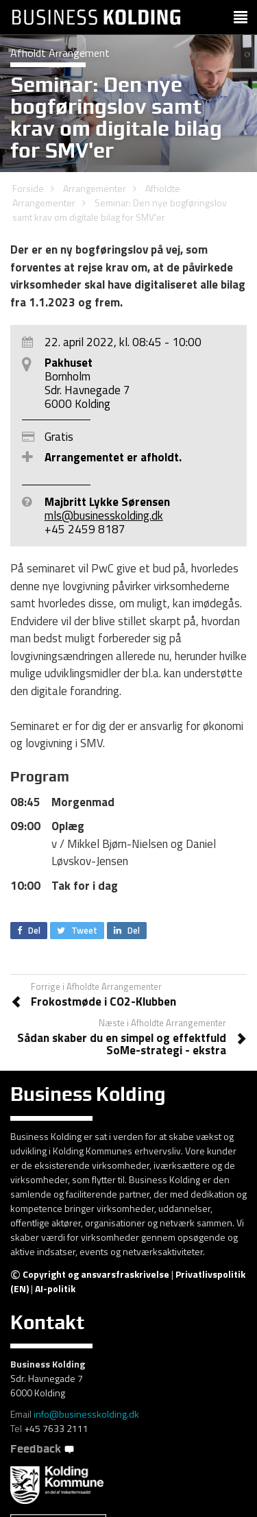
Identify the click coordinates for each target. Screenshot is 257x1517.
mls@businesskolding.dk (104, 515)
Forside (28, 188)
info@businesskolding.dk (86, 1414)
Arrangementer (94, 188)
